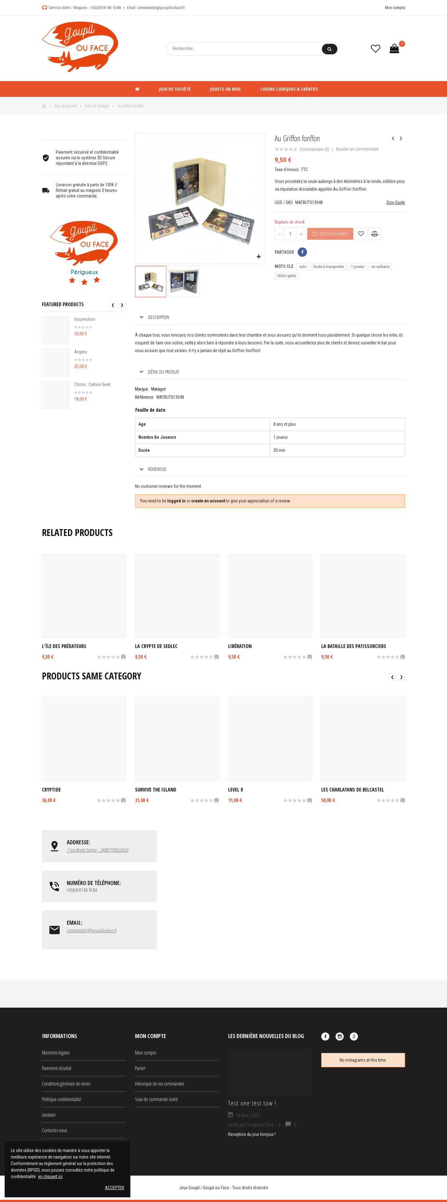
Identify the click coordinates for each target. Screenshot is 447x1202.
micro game (287, 275)
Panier (140, 1070)
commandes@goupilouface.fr (161, 7)
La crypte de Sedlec (156, 646)
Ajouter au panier (330, 234)
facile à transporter (329, 266)
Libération (240, 646)
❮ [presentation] (113, 305)
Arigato (80, 351)
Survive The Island (155, 789)
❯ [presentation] (122, 305)
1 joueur (357, 266)
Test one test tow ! (252, 1105)
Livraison (49, 1117)
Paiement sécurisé (56, 1070)
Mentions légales (56, 1054)
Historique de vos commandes (159, 1085)
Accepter (114, 1187)
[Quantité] (290, 234)
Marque (141, 389)
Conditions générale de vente (66, 1085)
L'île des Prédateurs (64, 646)
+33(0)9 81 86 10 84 (105, 7)
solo (302, 266)
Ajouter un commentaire (357, 149)
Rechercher (329, 49)
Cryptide (51, 789)
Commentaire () (314, 149)
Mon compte (395, 7)
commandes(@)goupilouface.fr (91, 931)
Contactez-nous (54, 1132)
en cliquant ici (50, 1176)
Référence (144, 397)
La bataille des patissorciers (353, 646)
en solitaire (380, 266)
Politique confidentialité (61, 1101)
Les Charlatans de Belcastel (352, 789)
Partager (302, 252)
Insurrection (84, 319)
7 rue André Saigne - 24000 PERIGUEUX (97, 849)
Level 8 (235, 789)
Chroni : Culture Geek (92, 384)
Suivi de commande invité (156, 1101)
